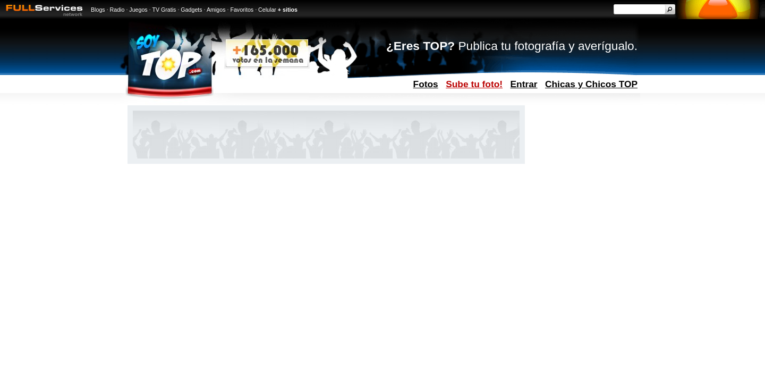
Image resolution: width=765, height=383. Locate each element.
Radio (117, 9)
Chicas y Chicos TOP (591, 84)
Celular (267, 9)
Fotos (425, 84)
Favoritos (241, 9)
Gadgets (191, 9)
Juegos (138, 9)
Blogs (98, 9)
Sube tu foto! (474, 84)
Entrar (524, 84)
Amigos (216, 9)
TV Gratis (164, 9)
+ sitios (288, 9)
